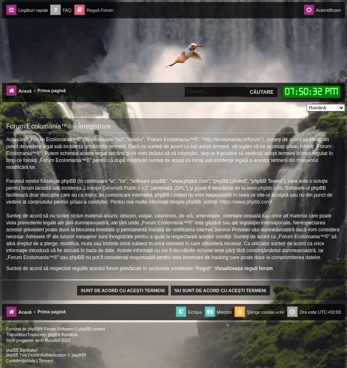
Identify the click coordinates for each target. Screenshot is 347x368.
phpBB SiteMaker (22, 350)
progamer (25, 340)
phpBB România (63, 335)
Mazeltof (52, 340)
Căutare (261, 92)
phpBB (34, 329)
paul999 (79, 355)
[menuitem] (60, 10)
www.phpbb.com (264, 188)
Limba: (298, 107)
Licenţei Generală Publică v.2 (115, 188)
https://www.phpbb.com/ (246, 202)
